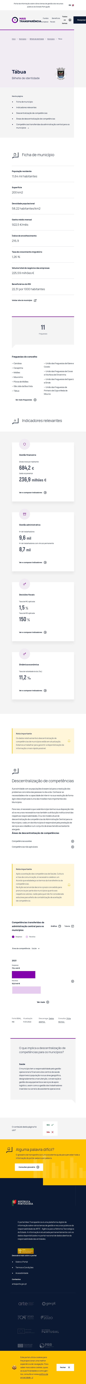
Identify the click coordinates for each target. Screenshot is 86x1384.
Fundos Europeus (44, 20)
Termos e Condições (24, 1267)
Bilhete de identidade (37, 39)
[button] (43, 840)
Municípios (22, 39)
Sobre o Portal (22, 1261)
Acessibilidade (22, 1272)
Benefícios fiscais (55, 20)
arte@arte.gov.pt (19, 1283)
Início (14, 39)
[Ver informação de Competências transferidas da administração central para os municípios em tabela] (67, 925)
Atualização (27, 1018)
